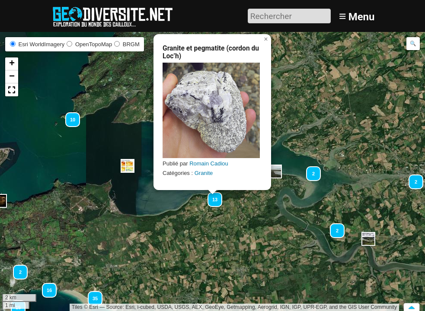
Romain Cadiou (208, 163)
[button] (127, 166)
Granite (204, 173)
